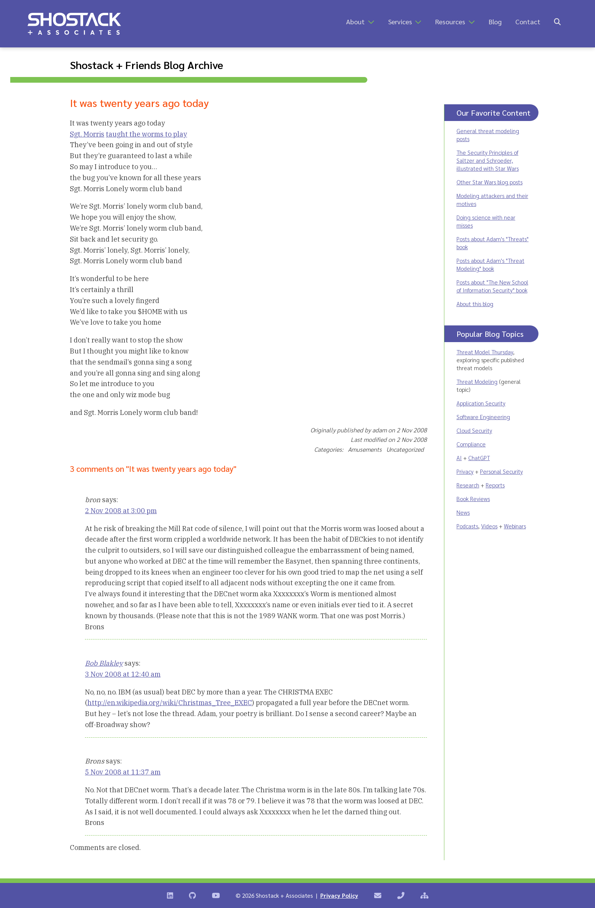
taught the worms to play (146, 134)
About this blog (474, 303)
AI (459, 457)
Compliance (471, 444)
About (355, 21)
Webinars (515, 525)
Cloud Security (474, 430)
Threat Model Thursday (484, 351)
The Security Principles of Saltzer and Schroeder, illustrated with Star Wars (487, 160)
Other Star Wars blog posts (489, 181)
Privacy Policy (339, 895)
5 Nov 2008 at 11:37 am (123, 772)
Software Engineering (483, 416)
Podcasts (467, 525)
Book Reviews (473, 498)
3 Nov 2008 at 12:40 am (123, 674)
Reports (495, 485)
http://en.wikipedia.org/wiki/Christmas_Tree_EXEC (169, 702)
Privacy (465, 471)
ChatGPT (479, 457)
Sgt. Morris (87, 134)
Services (400, 21)
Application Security (480, 403)
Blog (495, 21)
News (463, 512)
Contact (527, 21)
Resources (450, 21)
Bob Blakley (104, 663)
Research (467, 485)
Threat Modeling (476, 381)
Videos (489, 525)
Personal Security (501, 471)
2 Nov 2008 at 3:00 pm (121, 510)
